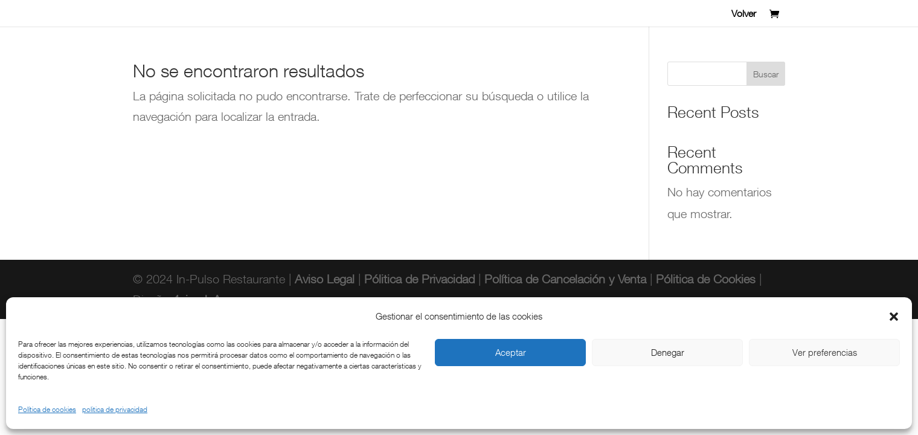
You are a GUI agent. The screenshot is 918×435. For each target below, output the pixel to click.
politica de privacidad (114, 409)
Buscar (765, 74)
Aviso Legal (323, 278)
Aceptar (510, 352)
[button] (894, 317)
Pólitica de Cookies (706, 278)
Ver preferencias (824, 352)
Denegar (667, 352)
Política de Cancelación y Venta (567, 278)
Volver (743, 14)
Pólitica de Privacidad (419, 278)
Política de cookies (47, 409)
